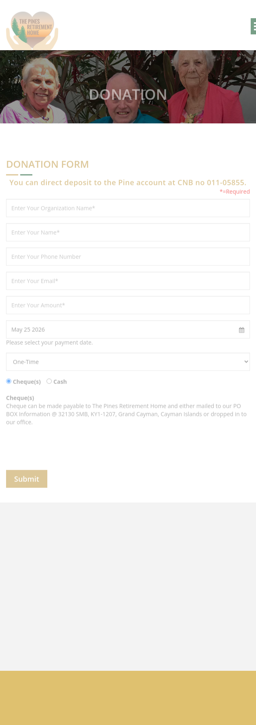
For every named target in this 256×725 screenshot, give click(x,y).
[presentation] (67, 452)
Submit (26, 483)
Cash (60, 386)
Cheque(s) (27, 386)
